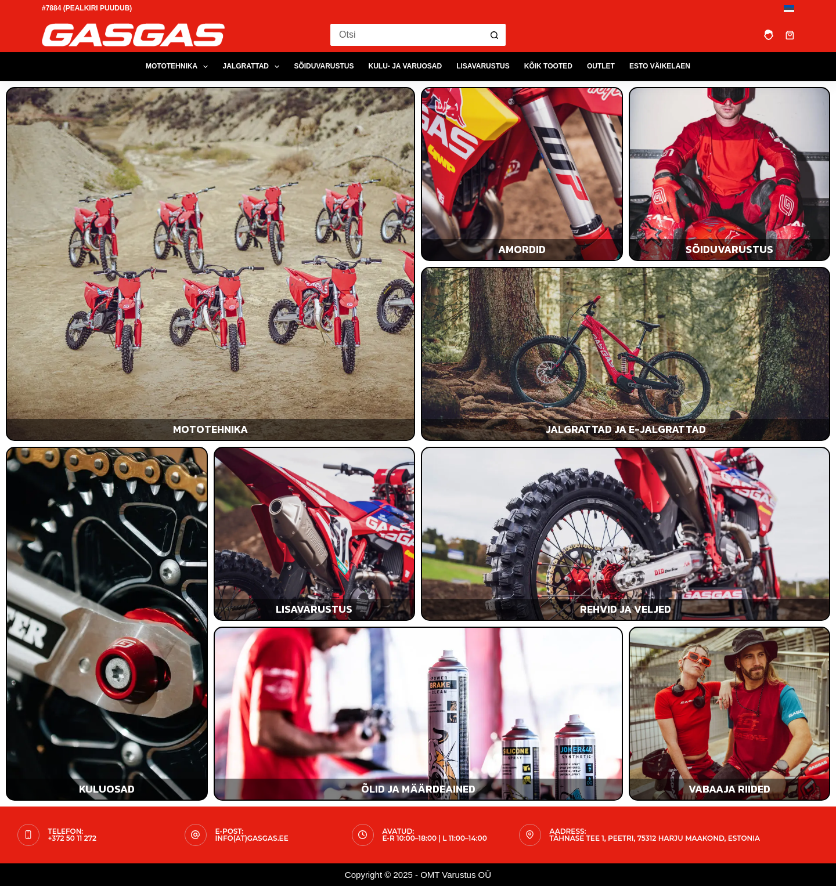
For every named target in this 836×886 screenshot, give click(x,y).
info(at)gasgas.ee (252, 838)
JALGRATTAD (253, 67)
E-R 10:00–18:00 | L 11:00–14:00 (435, 838)
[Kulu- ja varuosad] (107, 624)
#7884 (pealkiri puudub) (87, 8)
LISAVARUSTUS (483, 66)
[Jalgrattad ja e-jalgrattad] (625, 354)
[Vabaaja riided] (730, 714)
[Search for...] (406, 34)
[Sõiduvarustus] (730, 174)
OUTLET (601, 66)
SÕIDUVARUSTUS (324, 66)
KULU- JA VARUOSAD (405, 66)
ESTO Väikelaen (659, 66)
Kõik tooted (548, 66)
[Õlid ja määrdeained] (418, 714)
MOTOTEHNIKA (179, 67)
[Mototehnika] (210, 264)
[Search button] (494, 34)
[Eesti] (789, 8)
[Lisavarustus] (315, 534)
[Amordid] (522, 174)
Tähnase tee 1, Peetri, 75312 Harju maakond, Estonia (655, 838)
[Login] (768, 35)
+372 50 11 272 (72, 838)
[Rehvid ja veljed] (625, 534)
